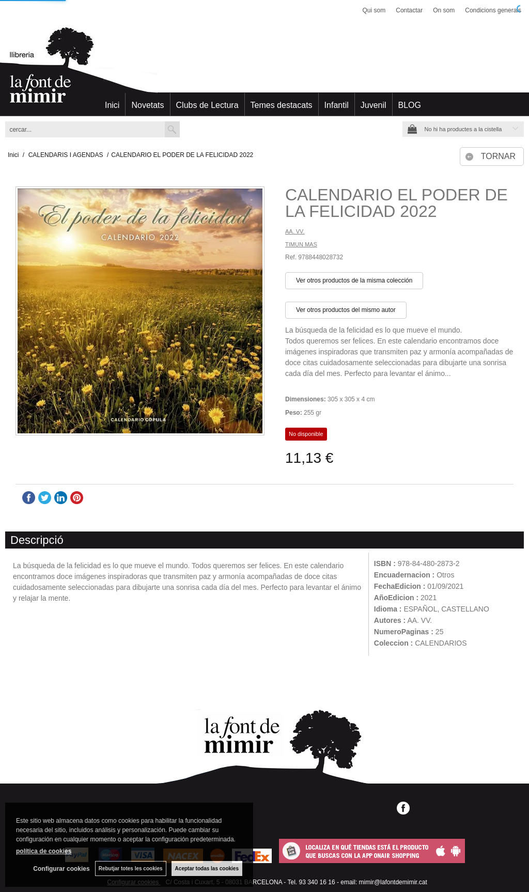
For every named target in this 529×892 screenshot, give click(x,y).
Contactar (409, 10)
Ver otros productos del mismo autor (346, 310)
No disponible (306, 434)
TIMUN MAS (301, 244)
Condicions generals (493, 10)
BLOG (409, 105)
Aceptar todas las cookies (207, 868)
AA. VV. (295, 231)
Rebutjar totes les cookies (131, 868)
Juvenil (373, 105)
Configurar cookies (61, 868)
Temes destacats (282, 105)
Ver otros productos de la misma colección (354, 280)
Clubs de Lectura (207, 105)
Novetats (147, 105)
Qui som (374, 10)
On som (444, 10)
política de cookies (43, 851)
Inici (112, 105)
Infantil (336, 105)
